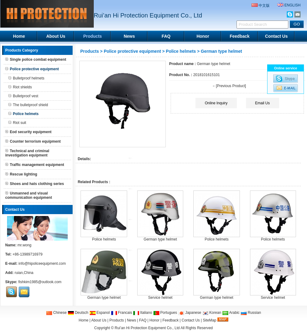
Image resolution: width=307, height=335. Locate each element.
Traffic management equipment (34, 165)
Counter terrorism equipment (33, 141)
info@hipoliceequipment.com (42, 263)
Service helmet (160, 297)
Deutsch (78, 312)
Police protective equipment (132, 51)
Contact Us (276, 36)
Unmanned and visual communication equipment (28, 195)
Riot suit (17, 123)
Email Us (262, 103)
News (129, 36)
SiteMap (209, 320)
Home (19, 36)
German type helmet (160, 239)
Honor (202, 36)
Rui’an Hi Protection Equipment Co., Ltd (147, 328)
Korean (211, 312)
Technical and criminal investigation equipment (27, 153)
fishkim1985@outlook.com (40, 282)
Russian (251, 312)
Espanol (99, 312)
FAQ (166, 36)
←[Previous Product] (229, 86)
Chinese (56, 312)
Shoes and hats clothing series (34, 184)
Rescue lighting (21, 174)
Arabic (231, 312)
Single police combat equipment (35, 59)
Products (92, 36)
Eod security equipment (28, 132)
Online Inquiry (216, 103)
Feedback (240, 36)
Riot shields (20, 87)
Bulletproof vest (23, 96)
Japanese (189, 312)
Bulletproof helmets (26, 78)
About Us (55, 36)
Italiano (142, 312)
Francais (121, 312)
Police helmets (181, 51)
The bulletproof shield (28, 105)
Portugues (165, 312)
